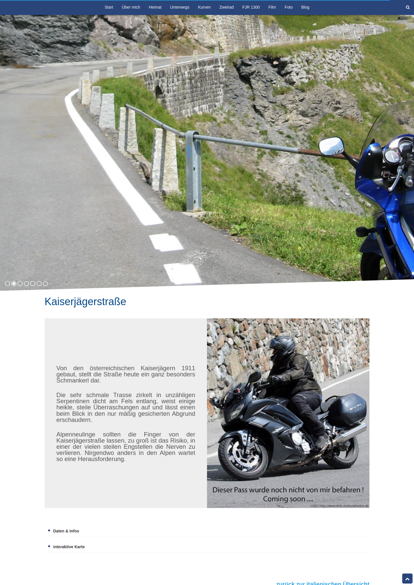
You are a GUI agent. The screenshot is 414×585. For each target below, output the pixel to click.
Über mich (131, 7)
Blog (305, 7)
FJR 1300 (251, 7)
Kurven (204, 7)
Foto (289, 7)
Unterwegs (179, 7)
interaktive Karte (69, 546)
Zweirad (226, 7)
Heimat (155, 7)
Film (272, 7)
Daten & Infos (66, 531)
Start (109, 7)
